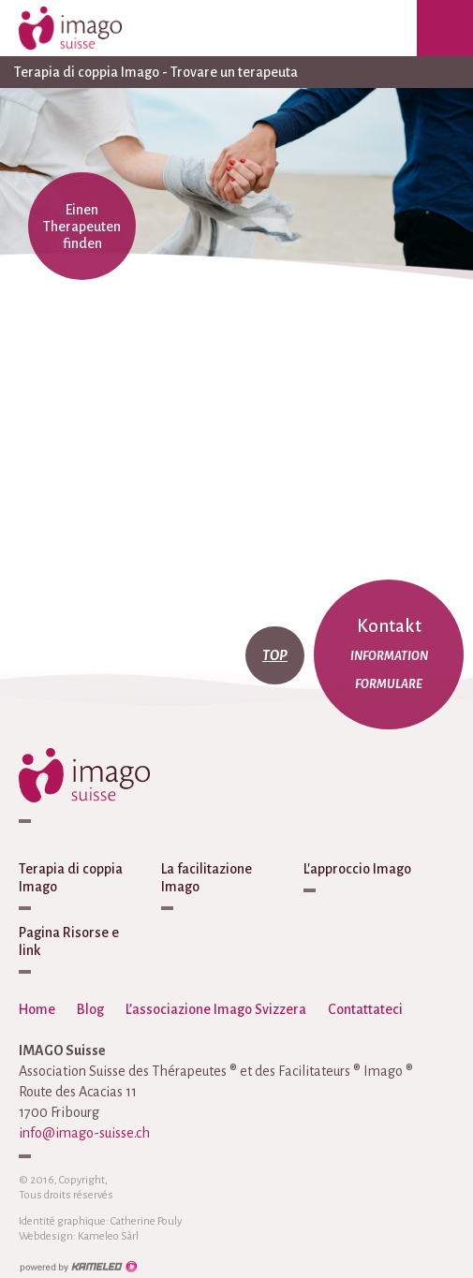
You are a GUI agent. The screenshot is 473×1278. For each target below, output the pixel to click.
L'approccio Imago (357, 868)
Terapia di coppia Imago (71, 877)
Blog (90, 1009)
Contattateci (365, 1009)
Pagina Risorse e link (69, 941)
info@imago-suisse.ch (84, 1132)
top (275, 655)
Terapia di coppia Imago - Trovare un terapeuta (236, 72)
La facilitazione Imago (206, 877)
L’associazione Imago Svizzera (216, 1009)
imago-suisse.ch (89, 28)
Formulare (388, 684)
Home (37, 1009)
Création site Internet (78, 1266)
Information (389, 656)
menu (445, 28)
